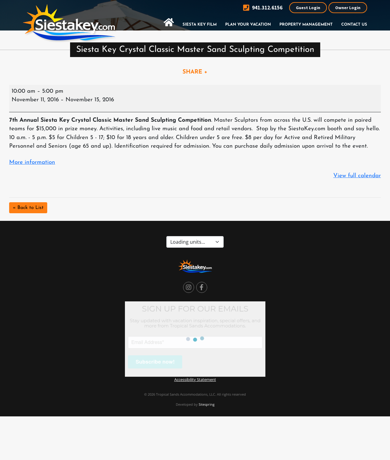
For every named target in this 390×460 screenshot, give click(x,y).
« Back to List (28, 207)
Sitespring (206, 404)
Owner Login (347, 7)
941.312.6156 (262, 7)
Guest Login (308, 7)
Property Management (306, 25)
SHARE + (195, 72)
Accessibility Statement (195, 379)
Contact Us (354, 25)
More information (32, 162)
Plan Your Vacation (248, 25)
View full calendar (357, 176)
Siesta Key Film (200, 25)
